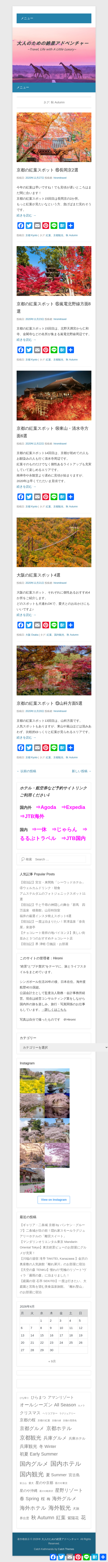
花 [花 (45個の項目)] (83, 1517)
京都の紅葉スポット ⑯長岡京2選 (47, 170)
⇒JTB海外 (32, 816)
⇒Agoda (46, 807)
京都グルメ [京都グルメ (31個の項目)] (32, 1428)
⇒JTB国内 (73, 838)
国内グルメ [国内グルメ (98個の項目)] (34, 1464)
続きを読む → (26, 215)
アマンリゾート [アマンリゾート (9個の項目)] (61, 1397)
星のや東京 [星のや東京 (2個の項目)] (61, 1483)
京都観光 (58, 235)
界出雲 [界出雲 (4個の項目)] (24, 1518)
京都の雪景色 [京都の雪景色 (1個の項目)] (70, 1420)
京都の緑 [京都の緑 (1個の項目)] (56, 1420)
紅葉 (48, 235)
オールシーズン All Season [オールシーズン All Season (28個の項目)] (48, 1404)
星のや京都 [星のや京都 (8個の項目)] (44, 1483)
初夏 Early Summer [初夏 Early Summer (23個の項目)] (39, 1454)
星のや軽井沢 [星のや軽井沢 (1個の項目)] (46, 1491)
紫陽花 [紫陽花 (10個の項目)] (73, 1518)
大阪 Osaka (32, 634)
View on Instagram (53, 1199)
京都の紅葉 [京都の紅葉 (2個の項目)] (44, 1420)
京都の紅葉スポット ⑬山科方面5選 (49, 703)
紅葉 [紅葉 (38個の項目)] (61, 1517)
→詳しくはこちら (54, 1009)
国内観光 (59, 634)
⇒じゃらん (64, 829)
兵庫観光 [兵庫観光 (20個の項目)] (28, 1446)
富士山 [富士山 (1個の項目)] (23, 1483)
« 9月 (52, 1361)
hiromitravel (60, 177)
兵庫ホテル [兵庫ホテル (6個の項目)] (77, 1438)
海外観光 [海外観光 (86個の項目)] (59, 1508)
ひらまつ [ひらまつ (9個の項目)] (38, 1397)
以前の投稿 (26, 771)
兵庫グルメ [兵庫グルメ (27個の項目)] (55, 1438)
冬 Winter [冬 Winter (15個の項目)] (47, 1446)
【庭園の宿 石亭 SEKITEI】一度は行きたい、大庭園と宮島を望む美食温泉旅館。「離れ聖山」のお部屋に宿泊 (53, 1286)
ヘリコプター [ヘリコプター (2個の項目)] (50, 1413)
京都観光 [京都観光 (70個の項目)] (30, 1438)
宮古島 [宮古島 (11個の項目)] (74, 1475)
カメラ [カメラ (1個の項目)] (81, 1405)
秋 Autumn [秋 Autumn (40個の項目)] (42, 1517)
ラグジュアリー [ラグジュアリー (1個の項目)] (67, 1413)
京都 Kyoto (32, 235)
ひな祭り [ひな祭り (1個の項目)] (24, 1398)
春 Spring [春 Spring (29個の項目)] (29, 1498)
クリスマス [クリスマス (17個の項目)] (30, 1413)
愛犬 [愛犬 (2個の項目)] (31, 1483)
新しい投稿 (81, 771)
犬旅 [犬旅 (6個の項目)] (76, 1508)
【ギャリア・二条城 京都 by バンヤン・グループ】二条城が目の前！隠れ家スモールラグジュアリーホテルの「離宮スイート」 (52, 1230)
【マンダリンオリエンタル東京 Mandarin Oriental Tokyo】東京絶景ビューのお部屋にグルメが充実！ (53, 1247)
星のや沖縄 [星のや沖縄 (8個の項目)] (28, 1491)
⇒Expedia (73, 807)
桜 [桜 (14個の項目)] (43, 1499)
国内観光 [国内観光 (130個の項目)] (32, 1474)
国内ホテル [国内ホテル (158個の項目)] (65, 1463)
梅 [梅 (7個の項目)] (48, 1499)
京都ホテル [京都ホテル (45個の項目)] (59, 1428)
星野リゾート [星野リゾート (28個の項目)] (69, 1490)
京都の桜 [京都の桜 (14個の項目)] (28, 1420)
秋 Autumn (72, 235)
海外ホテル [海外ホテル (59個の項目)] (33, 1508)
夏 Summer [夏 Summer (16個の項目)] (56, 1475)
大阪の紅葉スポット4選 (38, 575)
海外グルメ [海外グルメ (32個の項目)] (64, 1498)
